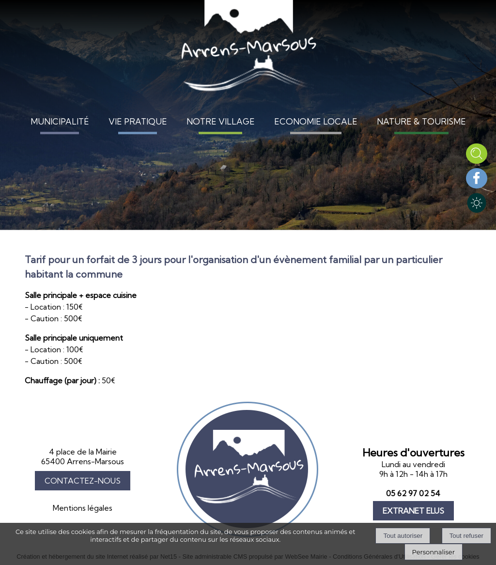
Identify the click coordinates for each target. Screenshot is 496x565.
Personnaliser (433, 552)
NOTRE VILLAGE (220, 121)
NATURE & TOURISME (421, 121)
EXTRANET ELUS (413, 511)
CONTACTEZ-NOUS (83, 481)
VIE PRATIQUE (137, 121)
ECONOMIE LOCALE (315, 121)
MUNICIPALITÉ (60, 121)
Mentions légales (82, 508)
